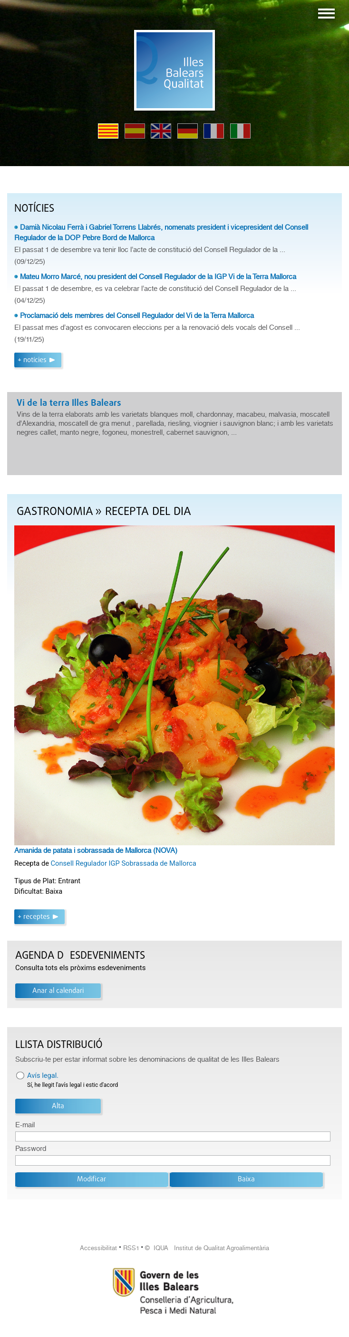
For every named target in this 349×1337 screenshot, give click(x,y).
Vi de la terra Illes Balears (69, 403)
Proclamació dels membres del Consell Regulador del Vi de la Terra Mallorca (137, 315)
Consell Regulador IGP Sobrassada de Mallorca (123, 863)
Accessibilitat (98, 1248)
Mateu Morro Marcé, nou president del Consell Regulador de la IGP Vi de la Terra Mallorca (158, 276)
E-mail (25, 1125)
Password (30, 1148)
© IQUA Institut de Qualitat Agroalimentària (207, 1248)
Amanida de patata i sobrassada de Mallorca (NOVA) (95, 850)
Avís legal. (42, 1075)
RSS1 (131, 1248)
